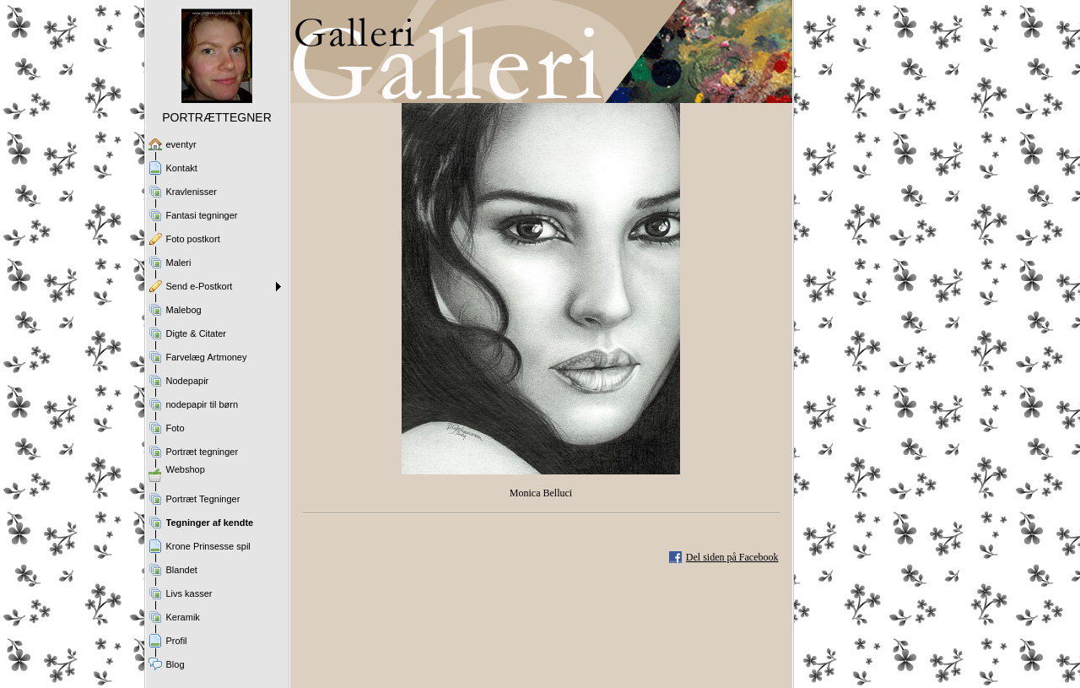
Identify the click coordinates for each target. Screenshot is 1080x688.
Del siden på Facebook (732, 557)
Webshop (185, 469)
